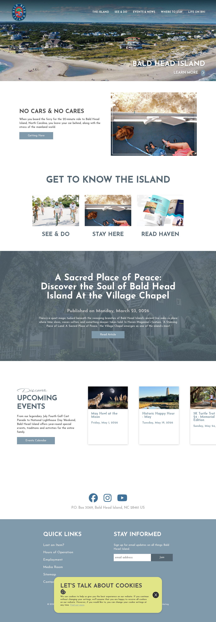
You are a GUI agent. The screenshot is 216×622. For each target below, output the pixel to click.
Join (161, 557)
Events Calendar (35, 440)
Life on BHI (196, 12)
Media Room (53, 567)
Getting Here (36, 135)
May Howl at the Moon (104, 415)
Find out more (77, 605)
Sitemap (49, 574)
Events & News (144, 12)
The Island (100, 12)
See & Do (121, 12)
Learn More (189, 73)
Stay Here (108, 234)
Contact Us (51, 582)
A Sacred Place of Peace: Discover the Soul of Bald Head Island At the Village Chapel (108, 287)
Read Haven (160, 234)
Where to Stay (172, 12)
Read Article (108, 334)
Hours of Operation (58, 552)
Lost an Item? (53, 545)
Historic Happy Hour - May (158, 415)
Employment (53, 559)
